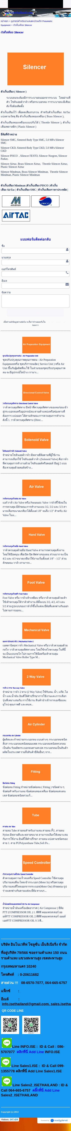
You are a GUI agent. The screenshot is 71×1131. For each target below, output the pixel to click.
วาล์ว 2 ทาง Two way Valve (13, 688)
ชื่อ (3, 246)
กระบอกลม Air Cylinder (11, 735)
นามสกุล (6, 257)
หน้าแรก (4, 21)
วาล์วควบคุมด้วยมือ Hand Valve (15, 546)
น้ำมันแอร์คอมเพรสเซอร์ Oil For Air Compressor (21, 904)
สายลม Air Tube (9, 826)
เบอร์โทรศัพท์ (9, 269)
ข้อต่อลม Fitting (9, 783)
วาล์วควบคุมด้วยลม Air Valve (14, 498)
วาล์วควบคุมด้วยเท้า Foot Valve (15, 594)
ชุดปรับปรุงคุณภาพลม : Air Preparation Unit (20, 356)
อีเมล (4, 280)
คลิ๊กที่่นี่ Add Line (46, 1090)
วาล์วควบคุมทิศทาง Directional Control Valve (20, 403)
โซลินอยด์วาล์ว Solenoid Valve (15, 451)
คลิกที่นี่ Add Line (31, 1052)
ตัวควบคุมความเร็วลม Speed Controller (18, 874)
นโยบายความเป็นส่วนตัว (56, 322)
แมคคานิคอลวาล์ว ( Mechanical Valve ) (18, 641)
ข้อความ (6, 292)
